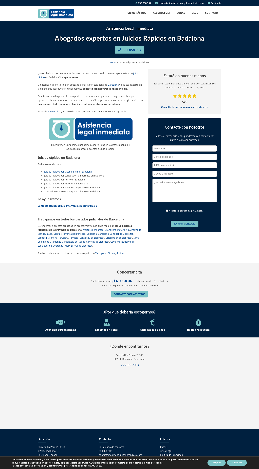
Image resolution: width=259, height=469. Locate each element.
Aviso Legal (166, 450)
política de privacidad (191, 210)
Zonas (181, 12)
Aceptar (216, 462)
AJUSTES (96, 465)
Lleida (120, 253)
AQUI (92, 462)
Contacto (211, 12)
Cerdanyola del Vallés (73, 241)
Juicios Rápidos (136, 12)
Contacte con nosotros (129, 294)
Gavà (113, 241)
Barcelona (113, 84)
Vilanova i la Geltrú (58, 237)
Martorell (88, 229)
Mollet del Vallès (125, 241)
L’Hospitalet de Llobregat (119, 237)
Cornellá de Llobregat (97, 241)
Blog (195, 12)
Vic (127, 229)
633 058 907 (143, 3)
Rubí (66, 245)
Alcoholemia (161, 12)
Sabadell (42, 237)
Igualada (47, 233)
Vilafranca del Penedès (73, 233)
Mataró (121, 229)
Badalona (92, 233)
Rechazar (237, 462)
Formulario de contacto (111, 447)
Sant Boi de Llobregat (121, 233)
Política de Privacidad (171, 454)
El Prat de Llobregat (81, 245)
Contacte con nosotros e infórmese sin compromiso (67, 205)
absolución (53, 111)
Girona (111, 253)
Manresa (99, 229)
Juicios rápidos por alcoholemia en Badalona (68, 171)
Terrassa (73, 237)
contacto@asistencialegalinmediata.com (179, 3)
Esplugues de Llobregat (50, 245)
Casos (163, 447)
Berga (57, 233)
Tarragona (100, 253)
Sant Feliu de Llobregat (92, 237)
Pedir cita (214, 3)
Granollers (110, 229)
